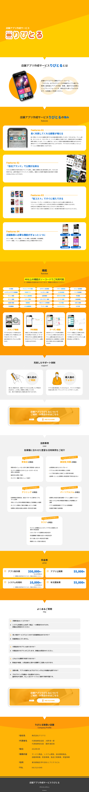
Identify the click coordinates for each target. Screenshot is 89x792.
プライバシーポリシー (44, 787)
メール (33, 419)
